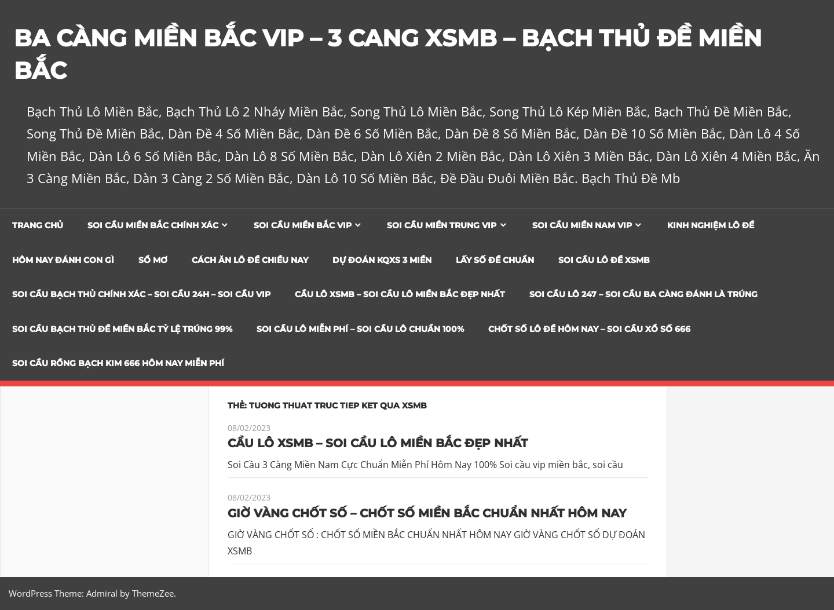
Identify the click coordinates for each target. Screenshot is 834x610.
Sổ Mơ (152, 260)
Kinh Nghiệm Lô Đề (710, 225)
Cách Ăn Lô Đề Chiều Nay (250, 260)
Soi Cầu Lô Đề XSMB (604, 260)
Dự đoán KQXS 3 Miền (381, 260)
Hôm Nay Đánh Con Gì (63, 260)
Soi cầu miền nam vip (582, 225)
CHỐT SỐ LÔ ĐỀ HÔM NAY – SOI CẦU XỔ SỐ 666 (589, 329)
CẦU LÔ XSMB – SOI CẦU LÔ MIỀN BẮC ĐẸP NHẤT (400, 294)
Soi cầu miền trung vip (441, 225)
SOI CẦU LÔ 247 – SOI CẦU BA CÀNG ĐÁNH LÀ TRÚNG (643, 294)
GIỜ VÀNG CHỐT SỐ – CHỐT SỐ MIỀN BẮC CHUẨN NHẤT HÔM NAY (427, 513)
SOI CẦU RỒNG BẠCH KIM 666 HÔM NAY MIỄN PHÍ (118, 363)
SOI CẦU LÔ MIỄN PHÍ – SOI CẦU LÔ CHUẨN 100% (360, 329)
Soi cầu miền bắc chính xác (152, 225)
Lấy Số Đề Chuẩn (495, 260)
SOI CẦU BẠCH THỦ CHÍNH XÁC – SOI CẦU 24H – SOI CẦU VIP (141, 294)
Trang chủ (37, 225)
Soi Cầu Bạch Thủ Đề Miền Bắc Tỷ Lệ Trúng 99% (122, 329)
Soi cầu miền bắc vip (303, 225)
